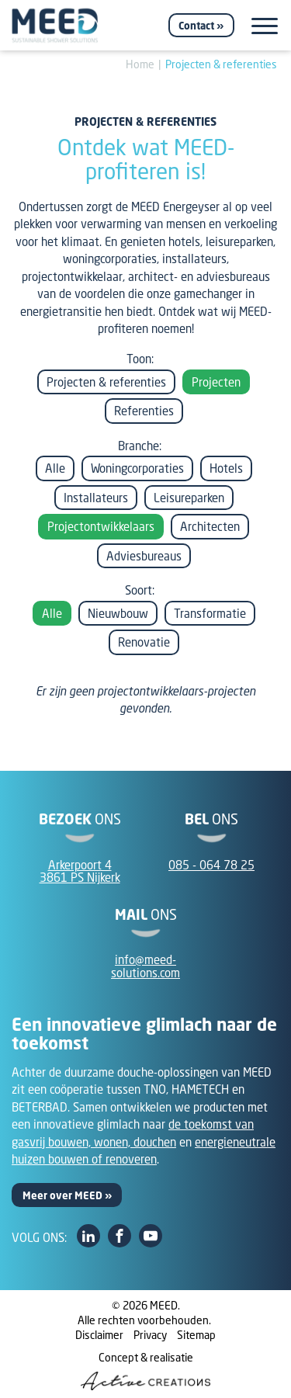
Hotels (226, 468)
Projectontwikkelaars (100, 526)
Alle (55, 468)
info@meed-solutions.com (145, 966)
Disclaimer (99, 1334)
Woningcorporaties (137, 468)
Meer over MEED (62, 1195)
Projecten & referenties (221, 64)
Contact (196, 25)
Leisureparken (189, 498)
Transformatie (210, 613)
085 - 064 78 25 (211, 865)
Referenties (144, 411)
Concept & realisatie (145, 1370)
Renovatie (144, 642)
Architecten (210, 526)
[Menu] (264, 26)
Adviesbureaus (144, 556)
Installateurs (96, 498)
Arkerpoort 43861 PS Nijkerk (80, 871)
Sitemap (196, 1334)
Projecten (216, 382)
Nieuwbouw (118, 613)
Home (140, 64)
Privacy (150, 1334)
